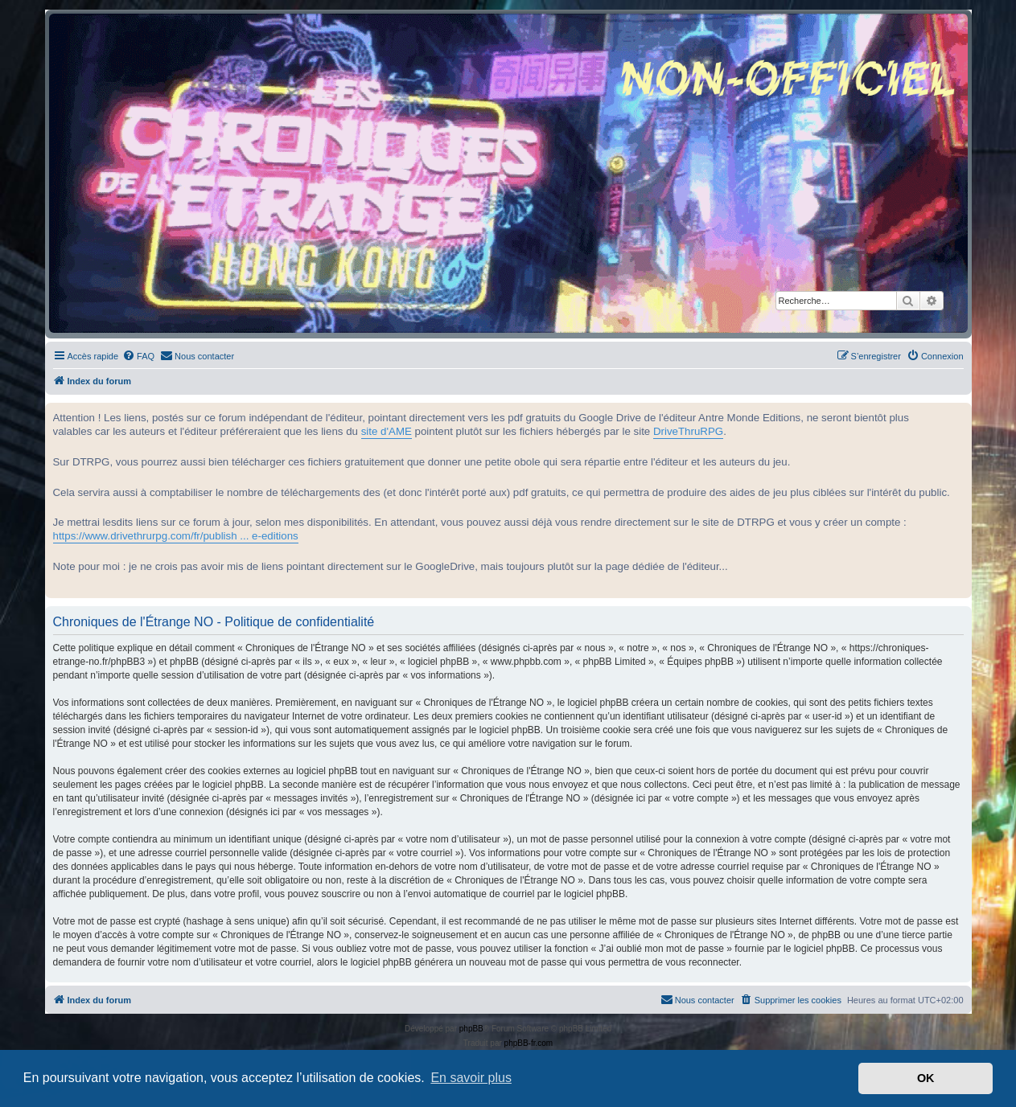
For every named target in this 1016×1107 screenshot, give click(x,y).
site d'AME (386, 431)
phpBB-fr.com (528, 1043)
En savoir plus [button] (471, 1077)
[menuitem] (138, 356)
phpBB (471, 1028)
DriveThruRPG (688, 431)
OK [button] (926, 1078)
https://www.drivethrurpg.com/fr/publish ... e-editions (175, 536)
